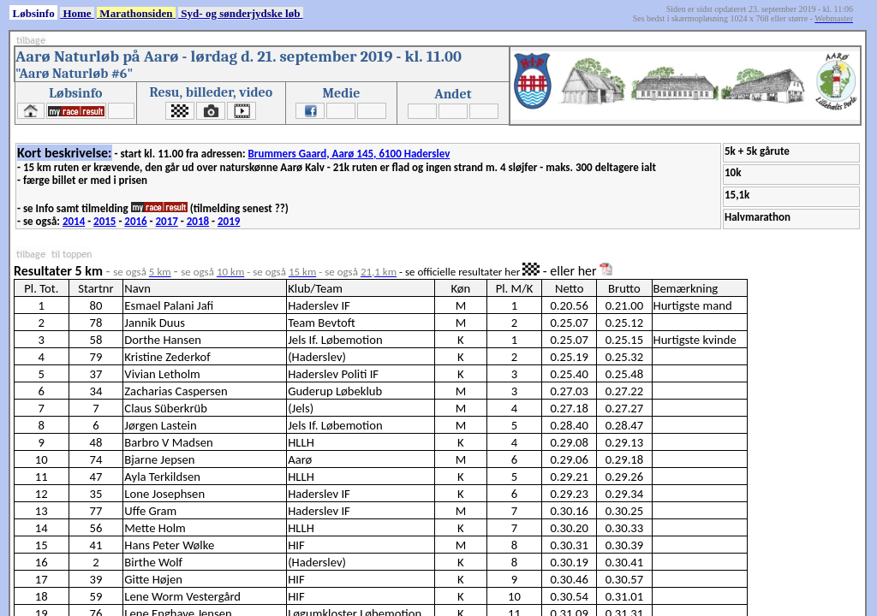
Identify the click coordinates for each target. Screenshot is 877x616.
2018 (198, 221)
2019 (229, 221)
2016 (135, 221)
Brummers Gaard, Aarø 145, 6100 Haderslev (349, 153)
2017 (167, 221)
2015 (104, 221)
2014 (74, 221)
